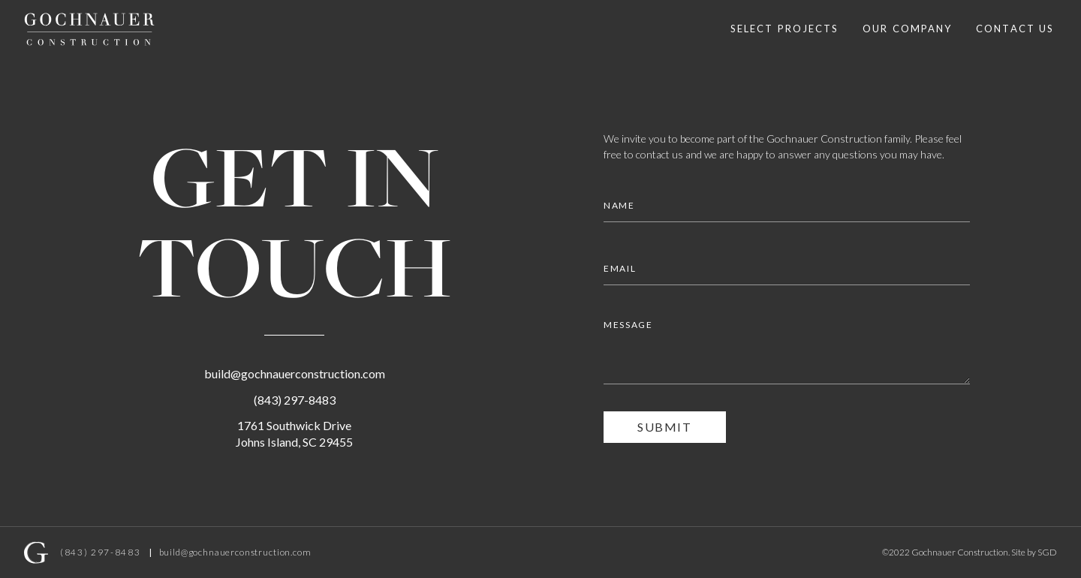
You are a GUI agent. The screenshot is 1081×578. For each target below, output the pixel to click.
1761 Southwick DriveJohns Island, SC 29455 (294, 433)
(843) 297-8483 (295, 400)
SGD (1047, 552)
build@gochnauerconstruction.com (294, 373)
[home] (89, 29)
